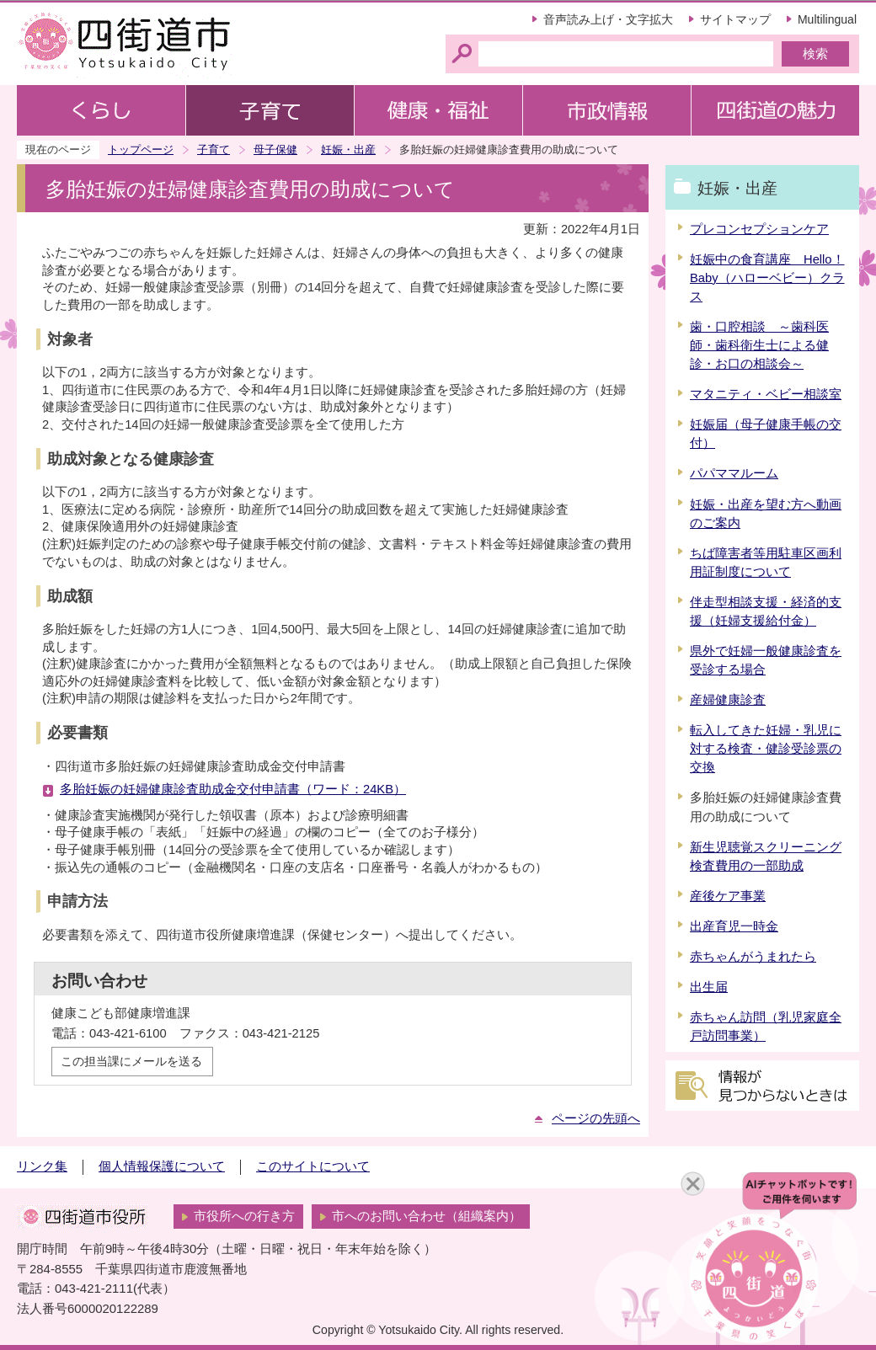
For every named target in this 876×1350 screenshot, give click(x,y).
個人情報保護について (162, 1166)
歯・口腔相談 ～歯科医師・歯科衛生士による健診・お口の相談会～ (759, 345)
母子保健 (275, 149)
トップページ (141, 149)
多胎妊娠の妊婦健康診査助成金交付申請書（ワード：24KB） (233, 789)
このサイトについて (313, 1166)
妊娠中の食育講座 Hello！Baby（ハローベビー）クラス (767, 278)
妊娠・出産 (348, 149)
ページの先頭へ (596, 1118)
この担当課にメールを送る (131, 1061)
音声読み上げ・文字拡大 (608, 19)
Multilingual (827, 19)
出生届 (709, 987)
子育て (213, 149)
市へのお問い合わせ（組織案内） (426, 1216)
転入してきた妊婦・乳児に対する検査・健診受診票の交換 (765, 748)
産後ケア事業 (728, 896)
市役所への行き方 (244, 1216)
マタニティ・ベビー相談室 (765, 394)
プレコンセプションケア (759, 229)
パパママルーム (734, 473)
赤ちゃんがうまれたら (753, 956)
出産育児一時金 (734, 926)
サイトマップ (735, 19)
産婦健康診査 (728, 700)
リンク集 (42, 1166)
